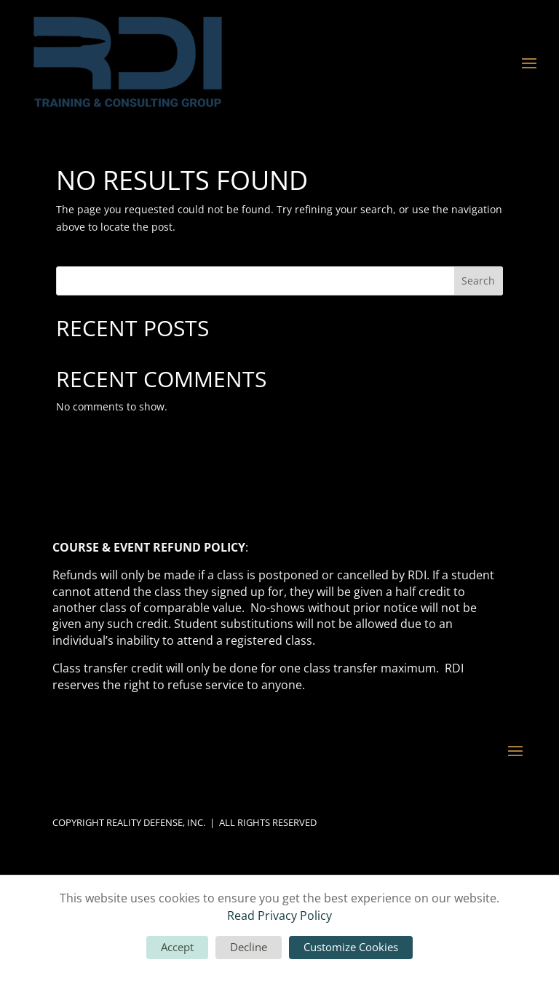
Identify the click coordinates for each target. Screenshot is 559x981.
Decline (248, 947)
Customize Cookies (351, 947)
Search (478, 280)
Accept (177, 947)
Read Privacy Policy (279, 915)
